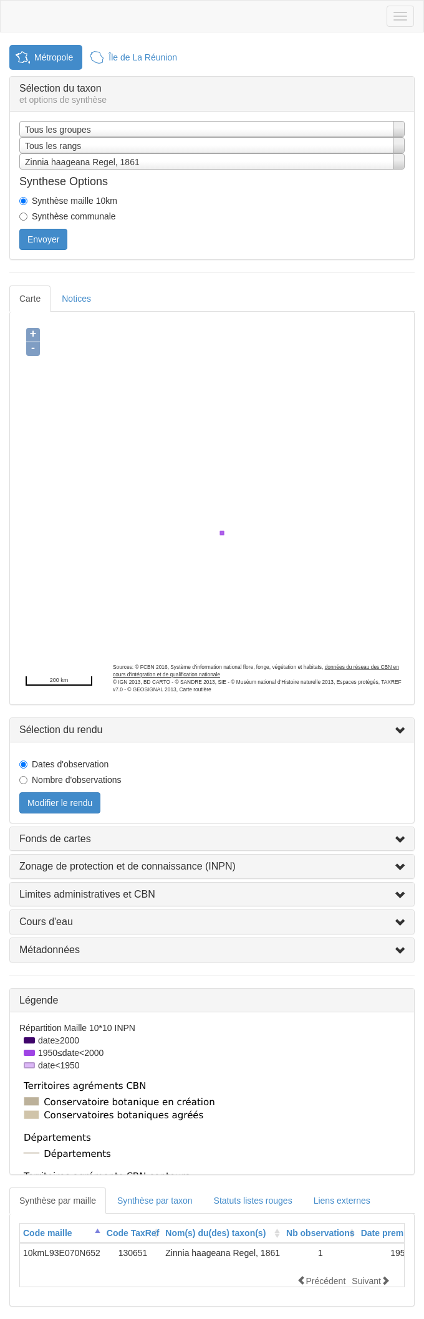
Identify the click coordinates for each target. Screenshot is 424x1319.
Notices (76, 299)
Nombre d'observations (77, 780)
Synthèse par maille (57, 1201)
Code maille (47, 1233)
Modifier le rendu (59, 803)
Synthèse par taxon (155, 1201)
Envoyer (43, 239)
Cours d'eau (46, 921)
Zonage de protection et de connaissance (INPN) (127, 866)
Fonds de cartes (55, 838)
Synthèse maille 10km (74, 201)
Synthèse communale (74, 216)
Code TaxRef (133, 1233)
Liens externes (342, 1201)
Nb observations (320, 1233)
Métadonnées (49, 949)
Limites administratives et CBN (87, 894)
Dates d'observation (70, 764)
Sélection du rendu (60, 729)
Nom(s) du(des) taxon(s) (215, 1233)
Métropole (53, 57)
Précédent (321, 1280)
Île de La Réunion (142, 57)
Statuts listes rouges (253, 1201)
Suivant (371, 1280)
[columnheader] (62, 1233)
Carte (30, 299)
